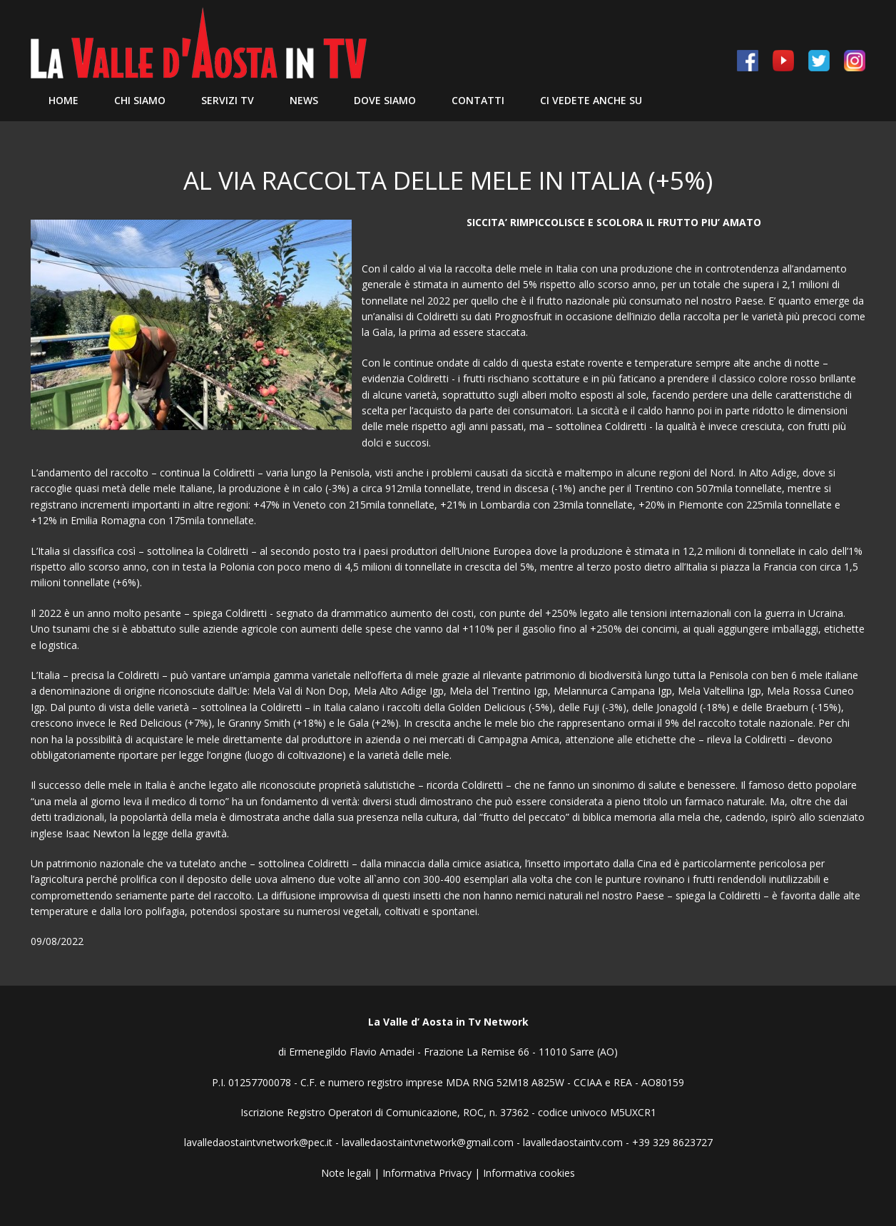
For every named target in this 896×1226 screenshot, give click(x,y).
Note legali (346, 1173)
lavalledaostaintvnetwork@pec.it (258, 1142)
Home (63, 100)
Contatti (478, 100)
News (304, 100)
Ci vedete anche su (591, 100)
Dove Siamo (385, 100)
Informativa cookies (529, 1173)
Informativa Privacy (427, 1173)
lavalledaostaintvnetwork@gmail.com (428, 1142)
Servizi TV (227, 100)
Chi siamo (140, 100)
